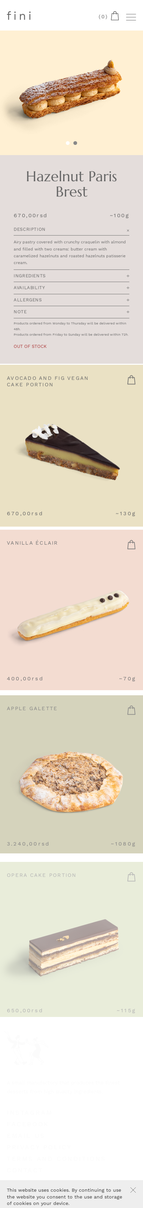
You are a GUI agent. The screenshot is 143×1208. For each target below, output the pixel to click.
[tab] (75, 143)
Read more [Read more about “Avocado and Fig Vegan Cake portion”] (131, 382)
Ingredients (71, 276)
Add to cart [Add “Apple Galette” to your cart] (131, 715)
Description (71, 230)
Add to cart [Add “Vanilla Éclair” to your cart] (131, 548)
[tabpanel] (71, 93)
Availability (71, 288)
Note (71, 312)
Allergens (71, 300)
